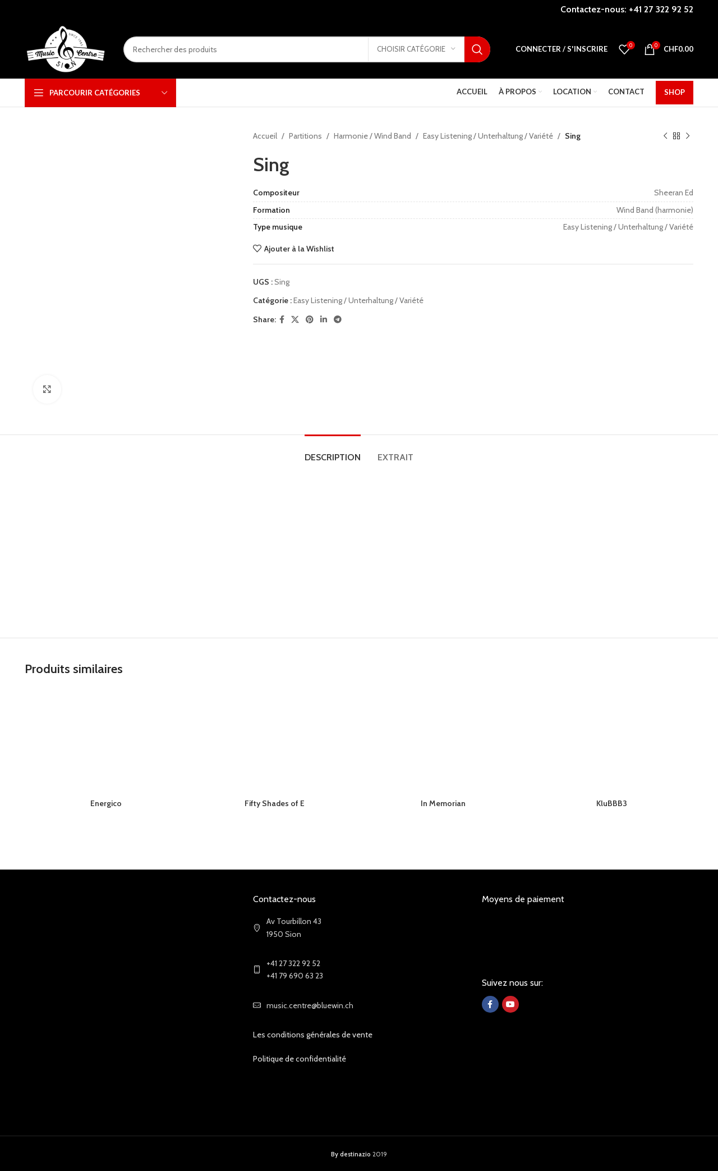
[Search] (306, 49)
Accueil (265, 136)
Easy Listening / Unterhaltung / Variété (488, 136)
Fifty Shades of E (275, 803)
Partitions (305, 136)
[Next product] (687, 135)
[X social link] (295, 319)
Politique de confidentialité (299, 1059)
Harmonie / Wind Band (372, 136)
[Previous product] (665, 135)
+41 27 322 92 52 (661, 9)
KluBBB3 (611, 803)
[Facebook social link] (282, 319)
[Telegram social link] (337, 319)
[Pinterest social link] (309, 319)
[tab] (333, 451)
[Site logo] (66, 48)
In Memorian (443, 803)
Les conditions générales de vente (312, 1035)
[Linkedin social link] (323, 319)
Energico (106, 803)
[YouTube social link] (510, 1004)
